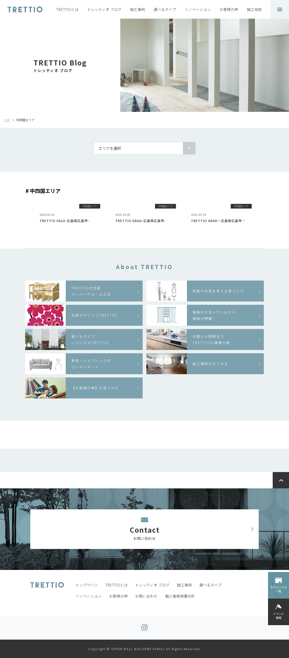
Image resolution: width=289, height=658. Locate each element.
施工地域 (254, 9)
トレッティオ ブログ (104, 9)
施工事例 (137, 9)
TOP (7, 120)
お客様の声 (229, 9)
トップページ (87, 585)
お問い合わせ (146, 596)
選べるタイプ (165, 9)
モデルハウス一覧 (278, 589)
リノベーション (198, 9)
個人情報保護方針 (180, 596)
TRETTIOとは (67, 9)
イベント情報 (278, 616)
